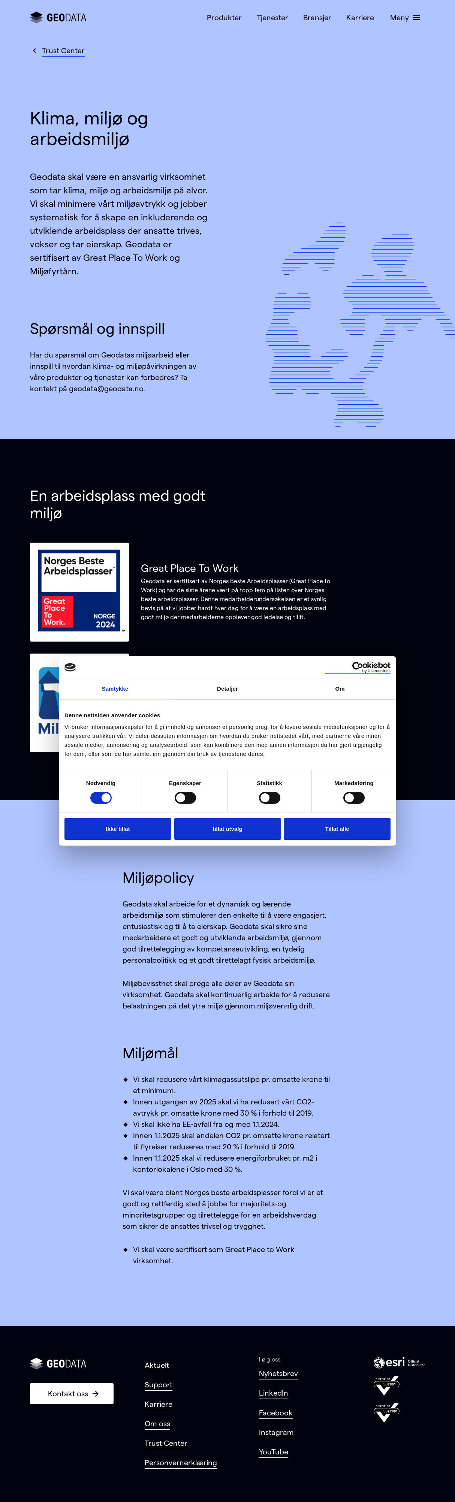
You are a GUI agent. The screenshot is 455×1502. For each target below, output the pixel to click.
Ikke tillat (118, 829)
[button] (404, 17)
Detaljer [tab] (227, 688)
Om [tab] (339, 688)
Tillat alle (337, 829)
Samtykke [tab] (115, 688)
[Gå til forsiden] (58, 17)
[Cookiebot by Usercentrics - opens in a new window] (358, 667)
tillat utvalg (227, 829)
